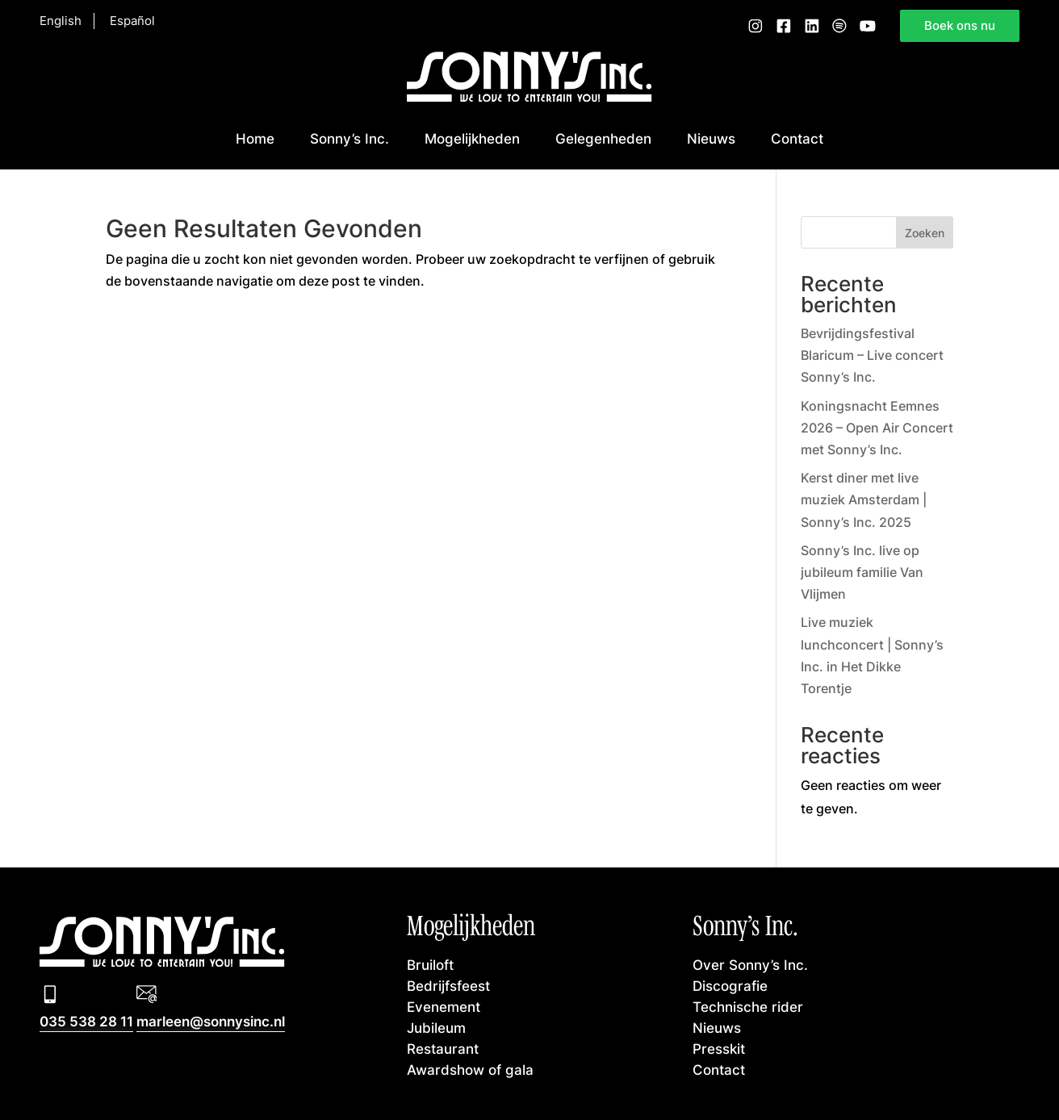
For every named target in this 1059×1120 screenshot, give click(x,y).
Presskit (719, 1048)
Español (132, 21)
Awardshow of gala (470, 1069)
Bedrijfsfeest (448, 985)
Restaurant (443, 1048)
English (61, 21)
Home (255, 138)
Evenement (443, 1006)
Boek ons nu (959, 25)
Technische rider (748, 1006)
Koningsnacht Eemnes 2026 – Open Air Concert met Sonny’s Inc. (877, 427)
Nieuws (711, 138)
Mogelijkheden (472, 138)
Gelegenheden (603, 138)
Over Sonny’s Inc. (750, 964)
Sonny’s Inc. (349, 138)
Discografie (730, 985)
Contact (797, 138)
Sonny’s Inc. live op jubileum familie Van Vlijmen (862, 572)
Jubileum (436, 1027)
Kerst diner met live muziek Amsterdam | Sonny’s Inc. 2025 (864, 499)
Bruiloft (430, 964)
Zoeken (924, 232)
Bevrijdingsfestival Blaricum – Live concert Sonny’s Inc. (872, 355)
